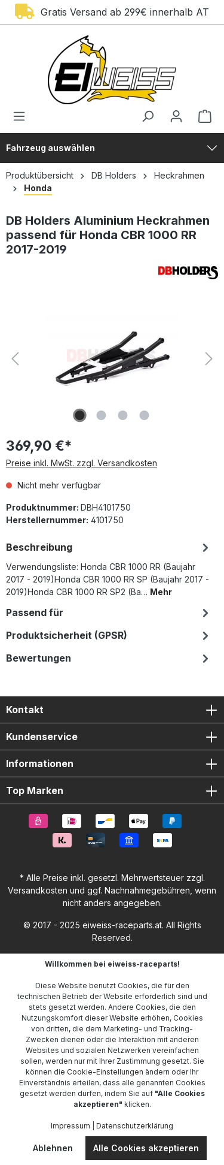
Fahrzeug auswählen (50, 148)
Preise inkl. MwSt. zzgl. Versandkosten (81, 463)
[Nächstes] (209, 358)
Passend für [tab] (109, 612)
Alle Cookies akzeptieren (146, 1148)
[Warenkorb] (201, 116)
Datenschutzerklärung (134, 1125)
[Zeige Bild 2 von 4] (101, 415)
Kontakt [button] (112, 709)
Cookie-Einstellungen (105, 1071)
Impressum (70, 1125)
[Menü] (22, 116)
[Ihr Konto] (176, 116)
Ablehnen (53, 1148)
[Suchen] (147, 116)
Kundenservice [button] (112, 736)
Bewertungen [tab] (109, 658)
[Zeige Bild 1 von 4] (79, 415)
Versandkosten (37, 890)
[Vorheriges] (15, 358)
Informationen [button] (112, 763)
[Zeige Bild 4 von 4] (144, 415)
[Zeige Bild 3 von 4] (122, 415)
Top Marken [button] (112, 790)
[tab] (109, 568)
